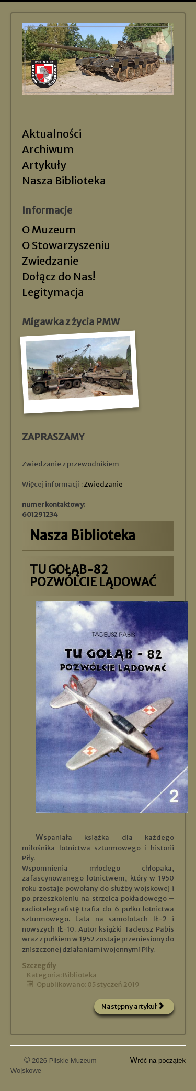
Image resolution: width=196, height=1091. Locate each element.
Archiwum (48, 149)
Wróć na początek (158, 1060)
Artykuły (44, 164)
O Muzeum (49, 229)
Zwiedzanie (50, 260)
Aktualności (52, 133)
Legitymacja (53, 292)
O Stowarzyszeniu (66, 245)
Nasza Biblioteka (64, 180)
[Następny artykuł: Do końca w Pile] (134, 1006)
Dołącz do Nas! (58, 276)
